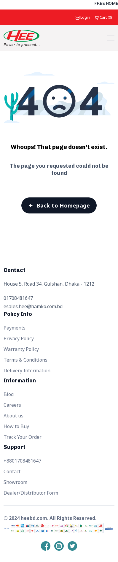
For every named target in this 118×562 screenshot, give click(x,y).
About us (13, 415)
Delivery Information (27, 370)
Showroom (15, 482)
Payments (14, 327)
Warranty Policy (21, 349)
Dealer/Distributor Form (31, 493)
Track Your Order (23, 437)
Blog (9, 394)
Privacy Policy (19, 338)
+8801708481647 (22, 460)
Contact (12, 471)
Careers (12, 405)
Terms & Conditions (25, 360)
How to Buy (16, 426)
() (103, 17)
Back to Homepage (63, 205)
